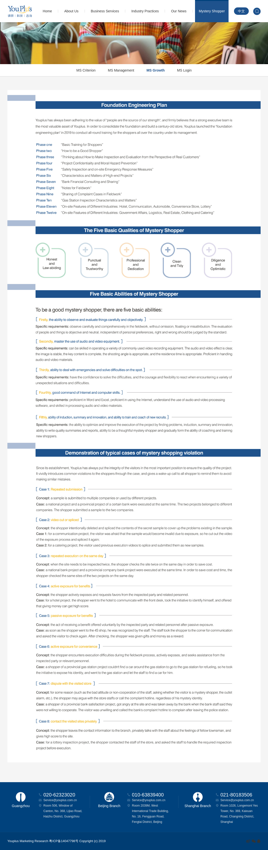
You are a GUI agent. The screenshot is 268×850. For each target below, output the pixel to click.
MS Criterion (86, 70)
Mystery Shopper (212, 11)
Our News (178, 11)
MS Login (184, 70)
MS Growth (155, 70)
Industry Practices (145, 11)
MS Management (121, 70)
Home (47, 11)
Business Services (105, 11)
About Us (71, 11)
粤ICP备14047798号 (63, 841)
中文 (241, 11)
